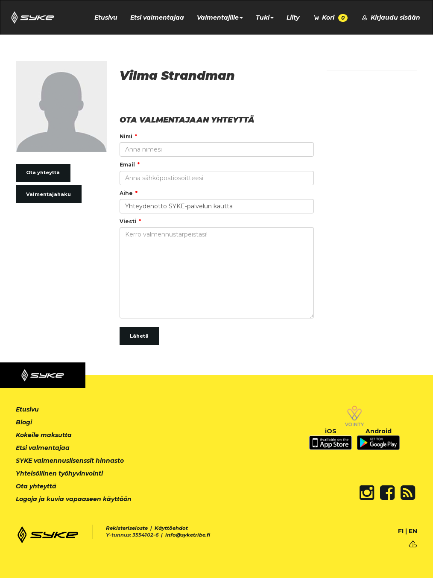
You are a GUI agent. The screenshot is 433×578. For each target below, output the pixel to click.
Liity (293, 17)
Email (127, 164)
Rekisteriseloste (127, 528)
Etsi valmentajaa (157, 17)
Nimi (126, 136)
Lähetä (139, 336)
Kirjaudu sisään (390, 17)
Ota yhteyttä (43, 172)
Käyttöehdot (171, 528)
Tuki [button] (265, 17)
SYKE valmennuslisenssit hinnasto (70, 460)
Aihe (126, 193)
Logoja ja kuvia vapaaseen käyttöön (74, 499)
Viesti (128, 221)
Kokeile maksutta (44, 435)
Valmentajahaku (48, 194)
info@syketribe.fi (187, 535)
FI (401, 531)
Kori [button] (330, 18)
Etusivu (105, 17)
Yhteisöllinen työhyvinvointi (59, 473)
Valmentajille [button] (220, 17)
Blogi (24, 422)
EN (413, 531)
